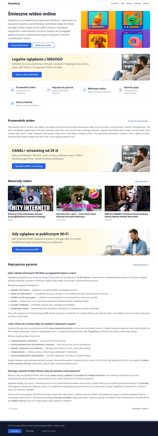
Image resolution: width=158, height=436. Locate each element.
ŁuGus (10, 220)
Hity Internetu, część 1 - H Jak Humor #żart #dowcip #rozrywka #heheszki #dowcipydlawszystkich (76, 216)
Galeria (146, 3)
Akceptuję (14, 431)
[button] (30, 198)
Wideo (129, 3)
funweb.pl (14, 3)
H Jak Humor (61, 220)
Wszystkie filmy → (142, 181)
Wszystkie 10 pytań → (141, 408)
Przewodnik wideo (19, 45)
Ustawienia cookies (48, 431)
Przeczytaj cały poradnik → (139, 121)
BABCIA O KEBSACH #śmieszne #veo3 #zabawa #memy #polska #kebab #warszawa (126, 215)
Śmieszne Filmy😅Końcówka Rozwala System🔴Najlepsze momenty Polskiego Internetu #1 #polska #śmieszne (26, 216)
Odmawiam (29, 431)
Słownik (137, 3)
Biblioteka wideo (43, 45)
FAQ (122, 3)
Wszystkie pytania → (141, 265)
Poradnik (114, 3)
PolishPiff (108, 220)
